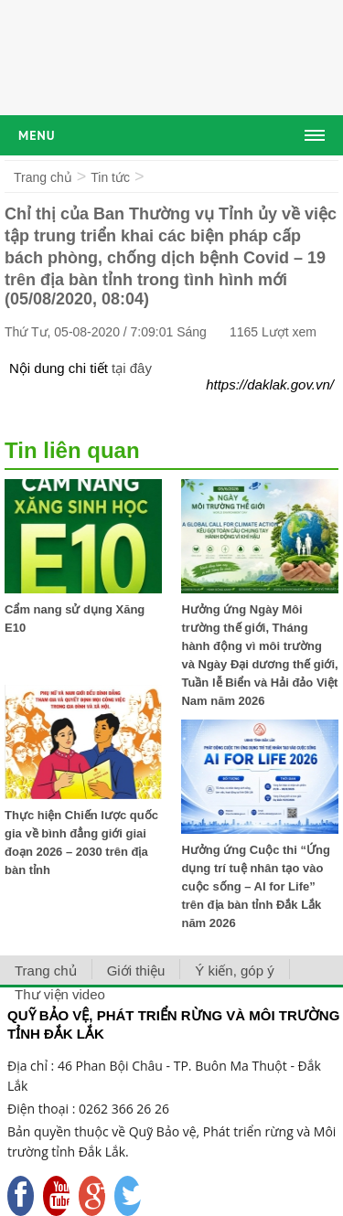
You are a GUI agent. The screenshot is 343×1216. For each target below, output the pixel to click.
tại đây (132, 368)
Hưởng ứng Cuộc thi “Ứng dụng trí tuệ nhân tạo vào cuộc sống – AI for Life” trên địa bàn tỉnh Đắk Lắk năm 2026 (255, 886)
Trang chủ (43, 177)
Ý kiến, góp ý (234, 970)
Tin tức (110, 177)
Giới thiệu (136, 970)
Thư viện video (60, 994)
